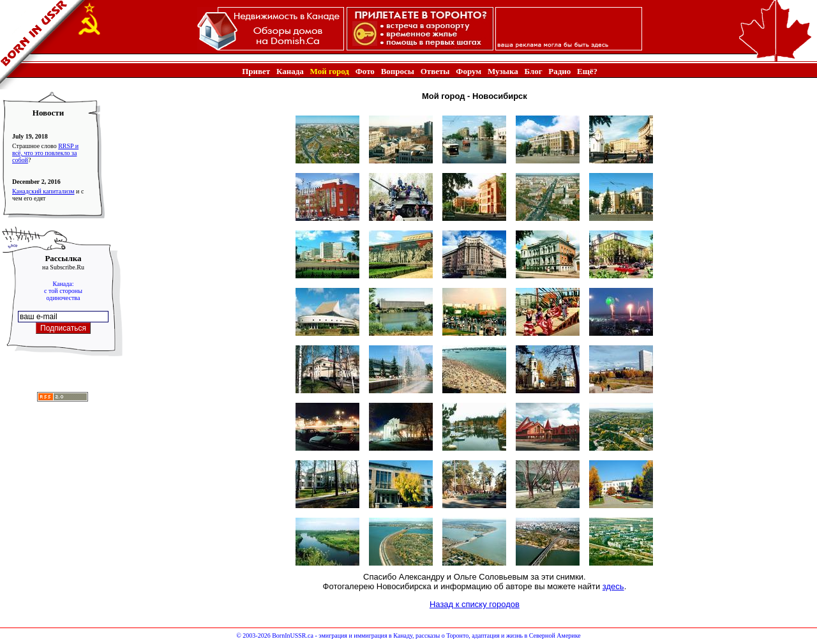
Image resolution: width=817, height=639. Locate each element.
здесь (613, 586)
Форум (468, 71)
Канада (290, 71)
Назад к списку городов (475, 604)
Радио (559, 71)
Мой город (329, 71)
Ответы (435, 71)
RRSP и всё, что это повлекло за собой (45, 152)
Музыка (503, 71)
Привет (256, 71)
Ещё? (587, 71)
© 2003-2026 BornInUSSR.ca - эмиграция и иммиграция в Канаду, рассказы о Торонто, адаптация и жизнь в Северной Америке (408, 635)
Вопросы (397, 71)
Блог (533, 71)
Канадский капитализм (43, 191)
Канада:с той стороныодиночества (63, 290)
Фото (365, 71)
